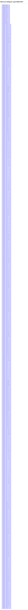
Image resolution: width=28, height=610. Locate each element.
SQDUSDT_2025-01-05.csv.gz (6, 211)
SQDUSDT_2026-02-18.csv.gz (6, 540)
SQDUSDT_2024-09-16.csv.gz (6, 122)
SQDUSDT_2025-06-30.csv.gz (6, 353)
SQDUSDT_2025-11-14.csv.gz (6, 463)
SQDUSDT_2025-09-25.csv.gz (6, 423)
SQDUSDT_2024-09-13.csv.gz (6, 119)
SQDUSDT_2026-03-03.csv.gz (6, 551)
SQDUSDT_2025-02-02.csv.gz (6, 234)
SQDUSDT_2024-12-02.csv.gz (6, 184)
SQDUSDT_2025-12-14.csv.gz (6, 487)
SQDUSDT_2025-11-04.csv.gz (6, 455)
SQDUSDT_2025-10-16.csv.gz (6, 440)
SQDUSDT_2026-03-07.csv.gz (6, 554)
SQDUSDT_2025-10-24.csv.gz (6, 446)
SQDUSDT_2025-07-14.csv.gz (6, 364)
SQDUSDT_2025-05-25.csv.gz (6, 324)
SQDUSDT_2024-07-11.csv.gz (6, 68)
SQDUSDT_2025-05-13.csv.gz (6, 314)
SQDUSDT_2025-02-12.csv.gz (6, 242)
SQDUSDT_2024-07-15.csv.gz (6, 71)
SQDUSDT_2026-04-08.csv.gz (6, 580)
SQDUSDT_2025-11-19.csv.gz (6, 467)
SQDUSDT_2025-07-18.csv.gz (6, 367)
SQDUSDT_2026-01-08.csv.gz (6, 507)
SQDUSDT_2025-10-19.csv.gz (6, 442)
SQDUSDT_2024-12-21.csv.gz (6, 199)
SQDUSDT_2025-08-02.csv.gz (6, 379)
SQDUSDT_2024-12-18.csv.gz (6, 197)
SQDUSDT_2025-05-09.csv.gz (6, 311)
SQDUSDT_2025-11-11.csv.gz (6, 461)
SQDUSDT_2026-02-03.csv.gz (6, 528)
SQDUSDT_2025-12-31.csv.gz (6, 501)
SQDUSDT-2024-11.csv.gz (6, 9)
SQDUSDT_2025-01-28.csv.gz (6, 230)
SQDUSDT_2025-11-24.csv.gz (6, 471)
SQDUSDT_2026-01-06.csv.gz (6, 506)
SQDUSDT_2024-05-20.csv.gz (6, 26)
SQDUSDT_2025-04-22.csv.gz (6, 297)
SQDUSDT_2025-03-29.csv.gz (6, 278)
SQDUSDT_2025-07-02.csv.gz (6, 354)
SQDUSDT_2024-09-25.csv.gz (6, 129)
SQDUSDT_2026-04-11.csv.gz (6, 582)
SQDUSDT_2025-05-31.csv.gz (6, 329)
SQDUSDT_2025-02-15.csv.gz (6, 244)
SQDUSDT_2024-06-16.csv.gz (6, 48)
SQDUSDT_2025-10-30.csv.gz (6, 451)
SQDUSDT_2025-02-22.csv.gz (6, 250)
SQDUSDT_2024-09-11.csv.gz (6, 118)
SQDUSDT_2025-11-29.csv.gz (6, 475)
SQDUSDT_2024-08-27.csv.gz (6, 106)
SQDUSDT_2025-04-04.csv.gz (6, 283)
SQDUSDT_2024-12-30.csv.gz (6, 206)
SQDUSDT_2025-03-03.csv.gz (6, 257)
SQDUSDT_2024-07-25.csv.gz (6, 79)
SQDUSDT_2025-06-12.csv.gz (6, 338)
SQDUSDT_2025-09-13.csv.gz (6, 413)
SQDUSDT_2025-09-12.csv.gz (6, 412)
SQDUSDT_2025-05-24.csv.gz (6, 323)
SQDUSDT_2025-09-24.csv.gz (6, 422)
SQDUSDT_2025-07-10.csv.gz (6, 361)
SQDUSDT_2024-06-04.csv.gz (6, 38)
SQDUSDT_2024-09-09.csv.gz (6, 116)
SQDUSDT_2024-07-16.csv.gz (6, 72)
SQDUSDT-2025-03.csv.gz (6, 12)
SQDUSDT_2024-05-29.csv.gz (6, 33)
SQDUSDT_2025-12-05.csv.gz (6, 480)
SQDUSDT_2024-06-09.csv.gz (6, 42)
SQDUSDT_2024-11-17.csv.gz (6, 172)
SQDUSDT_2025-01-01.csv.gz (6, 208)
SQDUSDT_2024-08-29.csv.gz (6, 107)
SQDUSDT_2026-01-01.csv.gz (6, 502)
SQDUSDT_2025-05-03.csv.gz (6, 306)
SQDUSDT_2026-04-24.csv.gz (6, 593)
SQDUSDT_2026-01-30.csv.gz (6, 525)
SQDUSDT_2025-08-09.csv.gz (6, 385)
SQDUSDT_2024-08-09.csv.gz (6, 91)
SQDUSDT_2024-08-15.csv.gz (6, 96)
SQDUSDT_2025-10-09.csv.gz (6, 434)
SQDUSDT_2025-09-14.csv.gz (6, 414)
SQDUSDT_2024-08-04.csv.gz (6, 87)
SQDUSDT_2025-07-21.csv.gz (6, 370)
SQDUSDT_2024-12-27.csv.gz (6, 204)
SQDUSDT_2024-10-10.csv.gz (6, 141)
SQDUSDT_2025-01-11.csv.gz (6, 216)
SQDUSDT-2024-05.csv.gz (6, 4)
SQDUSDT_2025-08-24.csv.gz (6, 397)
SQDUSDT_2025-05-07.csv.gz (6, 309)
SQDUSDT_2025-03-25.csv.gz (6, 275)
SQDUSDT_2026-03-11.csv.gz (6, 557)
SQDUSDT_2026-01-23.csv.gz (6, 519)
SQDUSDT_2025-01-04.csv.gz (6, 210)
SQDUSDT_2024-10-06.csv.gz (6, 138)
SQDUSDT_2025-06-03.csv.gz (6, 331)
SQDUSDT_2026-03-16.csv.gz (6, 561)
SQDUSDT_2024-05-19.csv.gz (6, 25)
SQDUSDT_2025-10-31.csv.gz (6, 452)
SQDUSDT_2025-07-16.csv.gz (6, 366)
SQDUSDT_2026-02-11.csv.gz (6, 535)
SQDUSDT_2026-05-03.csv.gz (6, 600)
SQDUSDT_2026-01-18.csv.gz (6, 515)
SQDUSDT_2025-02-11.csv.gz (6, 241)
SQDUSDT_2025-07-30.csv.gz (6, 377)
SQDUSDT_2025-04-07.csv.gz (6, 285)
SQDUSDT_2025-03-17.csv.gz (6, 268)
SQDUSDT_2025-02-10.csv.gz (6, 240)
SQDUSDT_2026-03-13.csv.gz (6, 559)
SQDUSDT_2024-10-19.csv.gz (6, 148)
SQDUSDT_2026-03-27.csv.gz (6, 570)
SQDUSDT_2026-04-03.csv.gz (6, 576)
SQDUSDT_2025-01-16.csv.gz (6, 220)
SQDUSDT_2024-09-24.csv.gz (6, 128)
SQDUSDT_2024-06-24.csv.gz (6, 54)
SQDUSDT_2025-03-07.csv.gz (6, 260)
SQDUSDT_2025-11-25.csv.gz (6, 472)
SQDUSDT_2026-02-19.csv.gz (6, 541)
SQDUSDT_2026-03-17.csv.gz (6, 562)
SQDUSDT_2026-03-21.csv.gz (6, 565)
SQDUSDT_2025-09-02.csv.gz (6, 404)
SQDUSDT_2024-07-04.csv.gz (6, 62)
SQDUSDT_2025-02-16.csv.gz (6, 245)
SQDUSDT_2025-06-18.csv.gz (6, 343)
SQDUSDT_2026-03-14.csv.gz (6, 560)
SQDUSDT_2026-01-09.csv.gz (6, 508)
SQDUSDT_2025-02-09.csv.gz (6, 239)
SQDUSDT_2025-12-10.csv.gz (6, 484)
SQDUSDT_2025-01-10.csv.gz (6, 215)
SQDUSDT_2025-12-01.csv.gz (6, 477)
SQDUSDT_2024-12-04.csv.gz (6, 185)
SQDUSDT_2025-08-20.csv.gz (6, 394)
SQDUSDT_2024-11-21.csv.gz (6, 175)
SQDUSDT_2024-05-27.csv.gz (6, 32)
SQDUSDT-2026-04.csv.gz (6, 23)
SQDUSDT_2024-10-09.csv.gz (6, 140)
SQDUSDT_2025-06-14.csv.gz (6, 340)
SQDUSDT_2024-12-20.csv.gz (6, 198)
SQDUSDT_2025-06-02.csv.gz (6, 330)
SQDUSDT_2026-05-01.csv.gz (6, 598)
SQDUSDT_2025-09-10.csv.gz (6, 411)
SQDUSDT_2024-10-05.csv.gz (6, 137)
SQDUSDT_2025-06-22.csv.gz (6, 346)
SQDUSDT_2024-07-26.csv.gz (6, 80)
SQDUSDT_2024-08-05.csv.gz (6, 88)
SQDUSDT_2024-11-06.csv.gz (6, 163)
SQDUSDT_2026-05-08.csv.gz (6, 604)
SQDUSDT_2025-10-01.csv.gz (6, 428)
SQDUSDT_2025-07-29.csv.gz (6, 376)
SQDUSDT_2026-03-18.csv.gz (6, 563)
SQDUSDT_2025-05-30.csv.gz (6, 328)
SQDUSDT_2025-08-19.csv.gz (6, 393)
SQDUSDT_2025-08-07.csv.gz (6, 383)
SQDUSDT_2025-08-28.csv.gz (6, 400)
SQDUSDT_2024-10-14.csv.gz (6, 144)
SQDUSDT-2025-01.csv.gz (6, 11)
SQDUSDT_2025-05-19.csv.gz (6, 319)
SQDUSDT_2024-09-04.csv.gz (6, 112)
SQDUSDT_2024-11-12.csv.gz (6, 168)
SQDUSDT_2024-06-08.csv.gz (6, 41)
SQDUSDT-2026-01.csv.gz (6, 20)
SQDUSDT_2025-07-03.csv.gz (6, 355)
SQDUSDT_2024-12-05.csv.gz (6, 186)
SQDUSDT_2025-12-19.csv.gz (6, 491)
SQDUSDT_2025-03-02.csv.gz (6, 256)
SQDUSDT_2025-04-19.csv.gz (6, 295)
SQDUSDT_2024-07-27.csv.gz (6, 81)
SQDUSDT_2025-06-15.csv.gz (6, 341)
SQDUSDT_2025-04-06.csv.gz (6, 284)
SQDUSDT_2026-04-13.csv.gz (6, 584)
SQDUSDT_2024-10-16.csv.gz (6, 146)
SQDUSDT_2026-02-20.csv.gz (6, 542)
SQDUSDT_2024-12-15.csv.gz (6, 194)
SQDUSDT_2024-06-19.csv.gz (6, 50)
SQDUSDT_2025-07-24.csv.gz (6, 372)
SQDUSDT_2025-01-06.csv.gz (6, 212)
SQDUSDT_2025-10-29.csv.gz (6, 450)
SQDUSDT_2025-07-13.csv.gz (6, 363)
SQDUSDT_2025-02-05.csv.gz (6, 236)
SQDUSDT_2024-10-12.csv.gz (6, 143)
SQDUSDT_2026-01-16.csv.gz (6, 514)
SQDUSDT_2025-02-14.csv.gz (6, 243)
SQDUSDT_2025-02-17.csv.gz (6, 246)
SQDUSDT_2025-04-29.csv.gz (6, 303)
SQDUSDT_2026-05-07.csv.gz (6, 603)
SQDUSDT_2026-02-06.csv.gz (6, 531)
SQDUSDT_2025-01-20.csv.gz (6, 223)
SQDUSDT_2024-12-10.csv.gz (6, 190)
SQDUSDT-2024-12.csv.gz (6, 10)
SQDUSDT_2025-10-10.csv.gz (6, 435)
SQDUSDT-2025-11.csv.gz (6, 19)
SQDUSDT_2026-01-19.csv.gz (6, 516)
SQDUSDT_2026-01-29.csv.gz (6, 524)
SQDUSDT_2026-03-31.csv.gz (6, 573)
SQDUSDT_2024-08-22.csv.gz (6, 102)
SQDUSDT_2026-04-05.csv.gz (6, 577)
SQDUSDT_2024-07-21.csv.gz (6, 76)
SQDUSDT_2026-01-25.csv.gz (6, 521)
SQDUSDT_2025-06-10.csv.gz (6, 337)
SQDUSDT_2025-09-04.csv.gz (6, 406)
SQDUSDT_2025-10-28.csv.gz (6, 449)
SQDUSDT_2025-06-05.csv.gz (6, 333)
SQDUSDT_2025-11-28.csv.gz (6, 474)
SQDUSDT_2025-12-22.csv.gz (6, 494)
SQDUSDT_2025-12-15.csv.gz (6, 488)
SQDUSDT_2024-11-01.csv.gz (6, 159)
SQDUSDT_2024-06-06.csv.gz (6, 40)
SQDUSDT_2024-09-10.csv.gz (6, 117)
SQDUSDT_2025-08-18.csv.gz (6, 392)
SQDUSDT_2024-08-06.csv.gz (6, 89)
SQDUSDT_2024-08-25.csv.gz (6, 104)
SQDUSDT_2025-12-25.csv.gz (6, 496)
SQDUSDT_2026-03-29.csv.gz (6, 572)
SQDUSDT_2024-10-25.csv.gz (6, 153)
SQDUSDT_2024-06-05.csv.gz (6, 39)
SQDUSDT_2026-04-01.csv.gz (6, 574)
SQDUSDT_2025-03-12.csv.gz (6, 264)
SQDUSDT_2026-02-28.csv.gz (6, 548)
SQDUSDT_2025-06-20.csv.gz (6, 345)
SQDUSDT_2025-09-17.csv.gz (6, 416)
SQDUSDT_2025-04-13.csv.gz (6, 290)
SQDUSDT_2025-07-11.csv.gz (6, 362)
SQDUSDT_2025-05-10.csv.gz (6, 312)
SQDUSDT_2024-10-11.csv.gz (6, 142)
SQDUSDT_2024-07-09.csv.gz (6, 66)
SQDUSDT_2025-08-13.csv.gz (6, 388)
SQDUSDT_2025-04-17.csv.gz (6, 293)
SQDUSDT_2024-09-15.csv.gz (6, 121)
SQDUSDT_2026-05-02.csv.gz (6, 599)
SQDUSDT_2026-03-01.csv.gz (6, 549)
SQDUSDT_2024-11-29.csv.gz (6, 181)
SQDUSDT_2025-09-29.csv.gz (6, 426)
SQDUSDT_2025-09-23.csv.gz (6, 421)
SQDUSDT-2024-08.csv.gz (6, 7)
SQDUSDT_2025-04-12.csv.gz (6, 289)
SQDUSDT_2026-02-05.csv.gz (6, 530)
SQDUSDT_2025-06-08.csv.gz (6, 335)
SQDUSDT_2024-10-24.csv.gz (6, 152)
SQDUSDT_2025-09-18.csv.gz (6, 417)
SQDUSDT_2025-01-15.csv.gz (6, 219)
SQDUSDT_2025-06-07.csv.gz (6, 334)
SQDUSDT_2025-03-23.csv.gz (6, 273)
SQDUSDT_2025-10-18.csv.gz (6, 441)
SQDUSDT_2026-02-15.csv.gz (6, 538)
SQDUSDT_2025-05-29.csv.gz (6, 327)
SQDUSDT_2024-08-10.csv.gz (6, 92)
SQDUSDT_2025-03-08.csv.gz (6, 261)
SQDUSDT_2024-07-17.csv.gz (6, 73)
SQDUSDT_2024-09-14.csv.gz (6, 120)
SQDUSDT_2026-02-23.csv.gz (6, 544)
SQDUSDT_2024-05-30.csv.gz (6, 34)
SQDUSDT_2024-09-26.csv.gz (6, 130)
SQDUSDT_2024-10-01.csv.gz (6, 134)
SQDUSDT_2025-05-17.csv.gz (6, 317)
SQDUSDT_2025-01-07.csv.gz (6, 213)
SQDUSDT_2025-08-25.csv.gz (6, 398)
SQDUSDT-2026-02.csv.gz (6, 21)
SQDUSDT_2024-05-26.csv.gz (6, 31)
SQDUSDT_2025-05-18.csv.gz (6, 318)
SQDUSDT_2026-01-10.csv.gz (6, 509)
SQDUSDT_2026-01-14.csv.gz (6, 512)
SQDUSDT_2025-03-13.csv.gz (6, 265)
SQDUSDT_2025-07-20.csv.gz (6, 369)
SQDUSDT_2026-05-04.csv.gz (6, 601)
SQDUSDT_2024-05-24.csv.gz (6, 29)
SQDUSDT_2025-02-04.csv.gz (6, 235)
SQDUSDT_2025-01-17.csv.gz (6, 221)
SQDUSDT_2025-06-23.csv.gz (6, 347)
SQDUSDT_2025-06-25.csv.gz (6, 349)
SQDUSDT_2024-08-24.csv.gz (6, 103)
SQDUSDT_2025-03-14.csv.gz (6, 266)
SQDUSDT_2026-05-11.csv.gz (6, 606)
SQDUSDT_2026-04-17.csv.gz (6, 587)
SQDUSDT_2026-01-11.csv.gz (6, 510)
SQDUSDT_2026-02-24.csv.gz (6, 545)
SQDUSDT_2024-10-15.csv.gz (6, 145)
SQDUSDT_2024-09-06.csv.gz (6, 114)
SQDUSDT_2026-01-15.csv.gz (6, 513)
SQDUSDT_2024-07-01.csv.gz (6, 60)
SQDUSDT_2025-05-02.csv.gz (6, 305)
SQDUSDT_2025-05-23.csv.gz (6, 322)
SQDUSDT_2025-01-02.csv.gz (6, 209)
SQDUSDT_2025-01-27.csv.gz (6, 229)
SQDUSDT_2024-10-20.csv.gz (6, 149)
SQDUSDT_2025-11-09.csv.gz (6, 459)
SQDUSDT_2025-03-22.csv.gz (6, 272)
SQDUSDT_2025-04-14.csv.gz (6, 291)
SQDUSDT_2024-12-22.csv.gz (6, 200)
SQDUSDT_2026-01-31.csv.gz (6, 526)
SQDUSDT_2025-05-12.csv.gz (6, 313)
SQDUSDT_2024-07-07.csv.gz (6, 65)
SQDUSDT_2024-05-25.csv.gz (6, 30)
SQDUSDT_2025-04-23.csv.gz (6, 298)
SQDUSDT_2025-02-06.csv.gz (6, 237)
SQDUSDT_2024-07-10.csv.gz (6, 67)
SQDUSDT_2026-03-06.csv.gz (6, 553)
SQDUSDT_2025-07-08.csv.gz (6, 359)
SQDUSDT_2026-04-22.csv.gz (6, 591)
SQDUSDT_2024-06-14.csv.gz (6, 46)
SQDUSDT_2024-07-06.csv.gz (6, 64)
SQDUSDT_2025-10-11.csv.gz (6, 436)
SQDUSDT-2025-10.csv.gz (6, 18)
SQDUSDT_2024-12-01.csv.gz (6, 183)
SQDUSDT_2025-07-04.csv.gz (6, 356)
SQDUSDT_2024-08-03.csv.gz (6, 86)
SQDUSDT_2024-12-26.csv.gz (6, 203)
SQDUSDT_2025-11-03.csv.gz (6, 454)
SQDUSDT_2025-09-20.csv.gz (6, 419)
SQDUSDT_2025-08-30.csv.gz (6, 402)
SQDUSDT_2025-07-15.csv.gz (6, 365)
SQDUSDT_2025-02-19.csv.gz (6, 247)
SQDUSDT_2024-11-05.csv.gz (6, 162)
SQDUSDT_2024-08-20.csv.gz (6, 100)
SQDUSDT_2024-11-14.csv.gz (6, 169)
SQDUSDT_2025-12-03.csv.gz (6, 478)
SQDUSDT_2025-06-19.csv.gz (6, 344)
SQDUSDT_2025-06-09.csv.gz (6, 336)
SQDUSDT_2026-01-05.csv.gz (6, 505)
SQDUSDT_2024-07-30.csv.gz (6, 83)
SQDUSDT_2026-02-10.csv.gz (6, 534)
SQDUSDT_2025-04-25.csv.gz (6, 300)
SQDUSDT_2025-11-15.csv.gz (6, 464)
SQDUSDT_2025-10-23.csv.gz (6, 445)
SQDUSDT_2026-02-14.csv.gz (6, 537)
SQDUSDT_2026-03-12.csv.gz (6, 558)
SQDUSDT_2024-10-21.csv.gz (6, 150)
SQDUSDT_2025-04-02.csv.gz (6, 281)
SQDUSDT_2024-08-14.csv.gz (6, 95)
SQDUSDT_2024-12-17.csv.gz (6, 196)
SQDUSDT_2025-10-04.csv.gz (6, 430)
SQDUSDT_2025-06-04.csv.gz (6, 332)
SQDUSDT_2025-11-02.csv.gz (6, 453)
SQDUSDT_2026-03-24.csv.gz (6, 568)
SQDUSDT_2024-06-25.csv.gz (6, 55)
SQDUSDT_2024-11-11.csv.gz (6, 167)
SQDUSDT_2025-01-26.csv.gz (6, 228)
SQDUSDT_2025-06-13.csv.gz (6, 339)
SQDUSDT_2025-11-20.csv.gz (6, 468)
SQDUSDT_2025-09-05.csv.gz (6, 407)
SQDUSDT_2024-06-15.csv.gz (6, 47)
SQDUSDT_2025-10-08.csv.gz (6, 433)
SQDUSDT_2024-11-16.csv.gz (6, 171)
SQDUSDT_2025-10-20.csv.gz (6, 443)
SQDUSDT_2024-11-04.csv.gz (6, 161)
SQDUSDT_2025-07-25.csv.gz (6, 373)
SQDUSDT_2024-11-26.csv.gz (6, 179)
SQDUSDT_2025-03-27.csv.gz (6, 276)
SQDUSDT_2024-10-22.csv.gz (6, 151)
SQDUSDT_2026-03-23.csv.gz (6, 567)
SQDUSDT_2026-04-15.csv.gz (6, 585)
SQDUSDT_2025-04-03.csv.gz (6, 282)
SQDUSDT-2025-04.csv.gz (6, 13)
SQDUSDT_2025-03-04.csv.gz (6, 258)
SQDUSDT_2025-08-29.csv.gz (6, 401)
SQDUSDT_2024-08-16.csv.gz (6, 97)
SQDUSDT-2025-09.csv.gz (6, 17)
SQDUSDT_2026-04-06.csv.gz (6, 578)
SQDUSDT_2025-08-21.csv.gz (6, 395)
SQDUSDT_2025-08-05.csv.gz (6, 382)
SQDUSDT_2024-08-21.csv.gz (6, 101)
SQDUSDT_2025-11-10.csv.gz (6, 460)
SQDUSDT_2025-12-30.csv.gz (6, 500)
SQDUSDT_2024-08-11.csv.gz (6, 93)
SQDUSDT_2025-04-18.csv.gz (6, 294)
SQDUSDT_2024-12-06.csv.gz (6, 187)
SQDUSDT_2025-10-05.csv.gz (6, 431)
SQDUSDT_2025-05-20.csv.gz (6, 320)
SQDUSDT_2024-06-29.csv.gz (6, 58)
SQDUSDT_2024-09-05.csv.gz (6, 113)
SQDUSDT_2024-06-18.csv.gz (6, 49)
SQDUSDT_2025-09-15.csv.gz (6, 415)
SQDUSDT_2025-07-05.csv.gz (6, 357)
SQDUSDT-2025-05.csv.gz (6, 14)
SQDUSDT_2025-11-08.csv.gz (6, 458)
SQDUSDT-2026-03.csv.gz (6, 22)
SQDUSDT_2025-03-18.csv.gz (6, 269)
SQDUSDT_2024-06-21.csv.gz (6, 52)
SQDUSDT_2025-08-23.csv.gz (6, 396)
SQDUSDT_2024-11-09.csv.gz (6, 165)
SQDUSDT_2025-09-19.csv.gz (6, 418)
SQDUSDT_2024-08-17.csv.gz (6, 98)
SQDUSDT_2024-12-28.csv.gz (6, 205)
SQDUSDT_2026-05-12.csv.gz (6, 607)
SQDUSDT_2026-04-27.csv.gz (6, 595)
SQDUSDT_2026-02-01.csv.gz (6, 527)
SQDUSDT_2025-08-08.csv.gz (6, 384)
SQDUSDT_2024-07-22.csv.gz (6, 77)
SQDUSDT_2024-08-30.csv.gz (6, 108)
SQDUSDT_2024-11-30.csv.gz (6, 182)
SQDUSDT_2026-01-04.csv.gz (6, 504)
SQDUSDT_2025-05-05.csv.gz (6, 308)
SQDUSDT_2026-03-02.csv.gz (6, 550)
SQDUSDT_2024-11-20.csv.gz (6, 174)
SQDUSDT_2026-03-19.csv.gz (6, 564)
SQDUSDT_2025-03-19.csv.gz (6, 270)
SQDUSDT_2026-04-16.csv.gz (6, 586)
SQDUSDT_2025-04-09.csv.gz (6, 287)
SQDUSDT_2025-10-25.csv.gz (6, 447)
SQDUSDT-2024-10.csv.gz (6, 8)
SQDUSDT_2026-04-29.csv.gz (6, 597)
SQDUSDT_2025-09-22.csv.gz (6, 420)
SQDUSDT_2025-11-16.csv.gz (6, 465)
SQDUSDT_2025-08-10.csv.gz (6, 386)
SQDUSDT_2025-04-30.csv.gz (6, 304)
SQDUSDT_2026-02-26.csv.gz (6, 547)
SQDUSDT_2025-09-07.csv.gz (6, 408)
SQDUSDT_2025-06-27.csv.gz (6, 350)
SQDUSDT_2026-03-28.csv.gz (6, 571)
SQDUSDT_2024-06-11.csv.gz (6, 44)
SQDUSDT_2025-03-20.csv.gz (6, 271)
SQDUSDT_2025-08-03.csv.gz (6, 380)
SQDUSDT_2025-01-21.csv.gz (6, 224)
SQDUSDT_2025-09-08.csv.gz (6, 409)
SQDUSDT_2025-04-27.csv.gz (6, 301)
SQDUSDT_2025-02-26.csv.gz (6, 253)
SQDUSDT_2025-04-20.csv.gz (6, 296)
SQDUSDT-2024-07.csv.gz (6, 6)
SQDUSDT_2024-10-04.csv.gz (6, 136)
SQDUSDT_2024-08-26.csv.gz (6, 105)
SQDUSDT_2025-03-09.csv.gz (6, 262)
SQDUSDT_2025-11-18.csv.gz (6, 466)
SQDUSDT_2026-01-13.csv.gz (6, 511)
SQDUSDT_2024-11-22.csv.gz (6, 176)
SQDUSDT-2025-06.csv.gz (6, 15)
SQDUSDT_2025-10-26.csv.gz (6, 448)
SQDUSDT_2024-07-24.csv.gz (6, 78)
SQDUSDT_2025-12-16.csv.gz (6, 489)
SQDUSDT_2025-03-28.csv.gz (6, 277)
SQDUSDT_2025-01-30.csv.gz (6, 231)
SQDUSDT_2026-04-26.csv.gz (6, 594)
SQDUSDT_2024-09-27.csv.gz (6, 131)
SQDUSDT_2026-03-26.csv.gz (6, 569)
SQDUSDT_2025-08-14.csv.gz (6, 389)
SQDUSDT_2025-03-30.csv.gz (6, 279)
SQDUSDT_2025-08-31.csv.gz (6, 403)
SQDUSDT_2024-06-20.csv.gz (6, 51)
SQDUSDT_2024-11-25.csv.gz (6, 178)
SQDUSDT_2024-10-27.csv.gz (6, 155)
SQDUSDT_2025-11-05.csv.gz (6, 456)
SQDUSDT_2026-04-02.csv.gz (6, 575)
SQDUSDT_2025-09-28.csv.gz (6, 425)
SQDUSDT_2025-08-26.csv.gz (6, 399)
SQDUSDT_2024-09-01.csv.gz (6, 110)
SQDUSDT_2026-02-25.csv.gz (6, 546)
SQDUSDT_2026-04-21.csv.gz (6, 590)
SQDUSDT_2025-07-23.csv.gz (6, 371)
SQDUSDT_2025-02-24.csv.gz (6, 251)
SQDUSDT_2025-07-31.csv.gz (6, 378)
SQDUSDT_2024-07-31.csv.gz (6, 84)
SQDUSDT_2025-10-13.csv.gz (6, 437)
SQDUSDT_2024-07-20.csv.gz (6, 75)
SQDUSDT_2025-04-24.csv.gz (6, 299)
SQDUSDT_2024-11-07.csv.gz (6, 164)
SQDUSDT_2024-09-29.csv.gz (6, 132)
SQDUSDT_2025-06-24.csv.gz (6, 348)
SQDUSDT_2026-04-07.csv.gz (6, 579)
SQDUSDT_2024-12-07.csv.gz (6, 188)
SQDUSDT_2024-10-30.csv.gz (6, 157)
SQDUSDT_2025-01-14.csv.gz (6, 218)
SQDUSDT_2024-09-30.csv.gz (6, 133)
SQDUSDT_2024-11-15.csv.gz (6, 170)
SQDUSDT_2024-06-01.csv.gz (6, 36)
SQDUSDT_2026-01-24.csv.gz (6, 520)
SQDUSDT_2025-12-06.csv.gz (6, 481)
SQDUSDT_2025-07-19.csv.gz (6, 368)
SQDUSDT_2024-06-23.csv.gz (6, 53)
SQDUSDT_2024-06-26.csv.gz (6, 56)
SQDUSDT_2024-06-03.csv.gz (6, 37)
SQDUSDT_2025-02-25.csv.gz (6, 252)
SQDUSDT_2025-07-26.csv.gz (6, 374)
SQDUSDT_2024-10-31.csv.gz (6, 158)
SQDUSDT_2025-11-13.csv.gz (6, 462)
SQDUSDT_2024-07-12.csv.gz (6, 69)
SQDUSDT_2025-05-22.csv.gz (6, 321)
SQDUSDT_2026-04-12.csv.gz (6, 583)
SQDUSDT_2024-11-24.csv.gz (6, 177)
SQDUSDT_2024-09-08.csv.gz (6, 115)
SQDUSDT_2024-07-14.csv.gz (6, 70)
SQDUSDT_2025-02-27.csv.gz (6, 254)
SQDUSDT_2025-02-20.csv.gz (6, 248)
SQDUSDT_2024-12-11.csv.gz (6, 191)
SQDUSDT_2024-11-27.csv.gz (6, 180)
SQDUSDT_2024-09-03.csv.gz (6, 111)
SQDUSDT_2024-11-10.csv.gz (6, 166)
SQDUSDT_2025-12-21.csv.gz (6, 493)
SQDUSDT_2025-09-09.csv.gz (6, 410)
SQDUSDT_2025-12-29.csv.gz (6, 499)
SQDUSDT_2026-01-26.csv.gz (6, 522)
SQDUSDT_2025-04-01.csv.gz (6, 280)
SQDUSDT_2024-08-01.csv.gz (6, 85)
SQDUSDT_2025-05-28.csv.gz (6, 326)
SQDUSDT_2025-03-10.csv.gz (6, 263)
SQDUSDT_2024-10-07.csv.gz (6, 139)
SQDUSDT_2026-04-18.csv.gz (6, 588)
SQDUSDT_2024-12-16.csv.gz (6, 195)
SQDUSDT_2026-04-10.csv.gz (6, 581)
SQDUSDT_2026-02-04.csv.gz (6, 529)
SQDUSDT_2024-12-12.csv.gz (6, 192)
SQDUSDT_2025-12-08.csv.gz (6, 482)
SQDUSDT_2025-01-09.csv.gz (6, 214)
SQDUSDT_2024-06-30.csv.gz (6, 59)
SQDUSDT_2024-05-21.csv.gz (6, 27)
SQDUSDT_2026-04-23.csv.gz (6, 592)
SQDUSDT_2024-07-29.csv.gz (6, 82)
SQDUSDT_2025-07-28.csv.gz (6, 375)
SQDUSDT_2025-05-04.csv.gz (6, 307)
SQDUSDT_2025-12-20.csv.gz (6, 492)
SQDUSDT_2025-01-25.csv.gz (6, 227)
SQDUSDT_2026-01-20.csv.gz (6, 517)
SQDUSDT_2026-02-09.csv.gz (6, 533)
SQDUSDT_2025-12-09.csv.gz (6, 483)
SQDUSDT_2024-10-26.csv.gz (6, 154)
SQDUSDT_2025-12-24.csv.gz (6, 495)
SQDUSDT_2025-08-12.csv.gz (6, 387)
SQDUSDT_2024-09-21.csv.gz (6, 126)
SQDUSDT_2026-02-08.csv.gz (6, 532)
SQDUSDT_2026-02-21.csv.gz (6, 543)
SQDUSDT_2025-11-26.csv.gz (6, 473)
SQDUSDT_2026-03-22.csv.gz (6, 566)
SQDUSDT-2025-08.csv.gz (6, 16)
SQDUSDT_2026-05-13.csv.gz (6, 608)
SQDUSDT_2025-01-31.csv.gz (6, 232)
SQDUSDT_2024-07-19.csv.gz (6, 74)
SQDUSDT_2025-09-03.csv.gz (6, 405)
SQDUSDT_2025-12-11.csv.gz (6, 485)
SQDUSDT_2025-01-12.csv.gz (6, 217)
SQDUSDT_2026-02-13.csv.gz (6, 536)
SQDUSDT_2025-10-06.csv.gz (6, 432)
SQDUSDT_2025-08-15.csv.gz (6, 390)
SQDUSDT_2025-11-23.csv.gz (6, 470)
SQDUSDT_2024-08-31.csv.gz (6, 109)
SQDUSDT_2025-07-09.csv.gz (6, 360)
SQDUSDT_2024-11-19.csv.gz (6, 173)
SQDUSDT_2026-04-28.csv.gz (6, 596)
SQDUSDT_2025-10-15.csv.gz (6, 439)
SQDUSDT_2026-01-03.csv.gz (6, 503)
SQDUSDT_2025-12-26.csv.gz (6, 497)
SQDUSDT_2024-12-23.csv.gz (6, 201)
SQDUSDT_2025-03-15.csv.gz (6, 267)
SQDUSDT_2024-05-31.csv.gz (6, 35)
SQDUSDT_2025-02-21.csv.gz (6, 249)
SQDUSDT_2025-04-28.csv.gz (6, 302)
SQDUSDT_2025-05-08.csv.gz (6, 310)
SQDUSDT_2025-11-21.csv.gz (6, 469)
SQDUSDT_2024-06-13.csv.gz (6, 45)
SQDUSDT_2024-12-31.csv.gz (6, 207)
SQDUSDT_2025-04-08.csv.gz (6, 286)
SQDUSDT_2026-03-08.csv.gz (6, 555)
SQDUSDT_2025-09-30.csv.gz (6, 427)
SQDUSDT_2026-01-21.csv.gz (6, 518)
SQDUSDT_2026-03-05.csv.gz (6, 552)
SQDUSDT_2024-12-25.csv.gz (6, 202)
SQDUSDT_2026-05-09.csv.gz (6, 605)
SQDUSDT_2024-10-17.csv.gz (6, 147)
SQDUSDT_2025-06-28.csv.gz (6, 351)
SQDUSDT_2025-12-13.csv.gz (6, 486)
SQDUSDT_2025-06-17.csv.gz (6, 342)
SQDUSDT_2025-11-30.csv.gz (6, 476)
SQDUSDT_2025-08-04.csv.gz (6, 381)
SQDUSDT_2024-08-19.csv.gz (6, 99)
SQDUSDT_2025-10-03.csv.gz (6, 429)
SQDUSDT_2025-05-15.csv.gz (6, 316)
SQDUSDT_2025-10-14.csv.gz (6, 438)
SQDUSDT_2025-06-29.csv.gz (6, 352)
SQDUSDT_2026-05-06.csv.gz (6, 602)
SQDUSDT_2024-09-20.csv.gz (6, 125)
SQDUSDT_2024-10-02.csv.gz (6, 135)
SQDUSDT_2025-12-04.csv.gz (6, 479)
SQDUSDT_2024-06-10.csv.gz (6, 43)
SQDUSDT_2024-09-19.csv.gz (6, 124)
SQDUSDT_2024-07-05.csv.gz (6, 63)
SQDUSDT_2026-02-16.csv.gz (6, 539)
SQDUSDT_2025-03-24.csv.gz (6, 274)
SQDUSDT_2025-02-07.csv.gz (6, 238)
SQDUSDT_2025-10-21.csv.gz (6, 444)
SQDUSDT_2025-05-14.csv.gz (6, 315)
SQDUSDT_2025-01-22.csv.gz (6, 225)
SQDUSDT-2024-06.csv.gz (6, 5)
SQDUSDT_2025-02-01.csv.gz (6, 233)
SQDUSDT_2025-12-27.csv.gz (6, 498)
